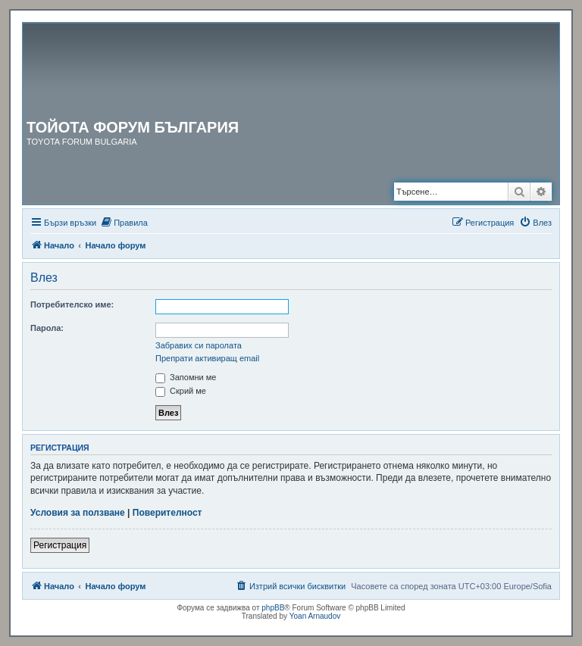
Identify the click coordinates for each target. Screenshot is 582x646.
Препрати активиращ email (207, 358)
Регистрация (59, 545)
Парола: (47, 327)
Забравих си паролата (198, 345)
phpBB (272, 608)
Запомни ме (185, 377)
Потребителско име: (72, 304)
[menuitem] (124, 223)
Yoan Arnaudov (314, 616)
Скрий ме (180, 390)
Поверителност (167, 512)
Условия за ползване (77, 512)
